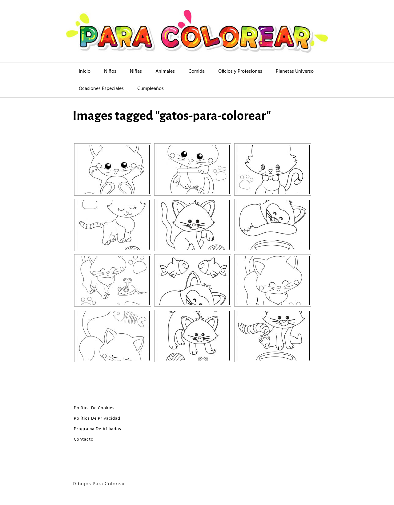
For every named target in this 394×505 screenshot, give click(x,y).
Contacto (84, 439)
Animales (165, 71)
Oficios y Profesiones (240, 71)
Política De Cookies (94, 408)
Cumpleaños (150, 89)
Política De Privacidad (97, 418)
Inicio (84, 71)
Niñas (136, 71)
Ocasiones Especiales (101, 89)
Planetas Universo (295, 71)
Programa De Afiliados (97, 429)
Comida (196, 71)
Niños (110, 71)
